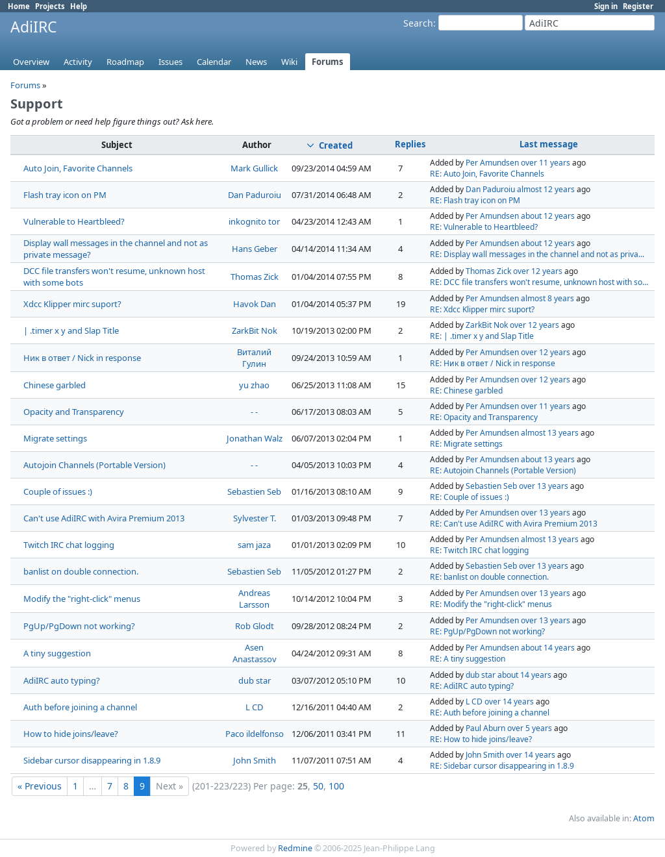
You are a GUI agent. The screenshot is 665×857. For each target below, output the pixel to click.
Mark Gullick (254, 168)
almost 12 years (546, 189)
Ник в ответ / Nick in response (82, 358)
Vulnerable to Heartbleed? (74, 221)
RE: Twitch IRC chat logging (479, 550)
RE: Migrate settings (466, 443)
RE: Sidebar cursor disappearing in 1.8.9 (502, 765)
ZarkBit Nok (254, 330)
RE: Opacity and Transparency (484, 417)
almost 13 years (550, 432)
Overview (31, 62)
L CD (254, 707)
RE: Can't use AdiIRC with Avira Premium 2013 (513, 523)
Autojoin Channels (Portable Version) (94, 465)
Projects (50, 6)
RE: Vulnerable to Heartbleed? (484, 226)
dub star (254, 680)
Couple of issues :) (57, 491)
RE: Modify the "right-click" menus (491, 604)
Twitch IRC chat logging (68, 545)
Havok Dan (254, 304)
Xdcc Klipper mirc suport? (72, 304)
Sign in (606, 6)
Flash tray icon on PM (65, 195)
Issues (170, 62)
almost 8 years (547, 298)
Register (638, 6)
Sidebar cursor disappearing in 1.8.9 (91, 760)
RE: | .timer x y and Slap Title (482, 336)
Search (418, 23)
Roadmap (125, 62)
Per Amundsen (492, 162)
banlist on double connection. (80, 571)
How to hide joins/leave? (70, 733)
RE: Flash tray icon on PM (475, 200)
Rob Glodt (254, 626)
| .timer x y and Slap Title (71, 330)
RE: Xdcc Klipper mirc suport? (482, 309)
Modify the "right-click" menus (81, 598)
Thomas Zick (255, 276)
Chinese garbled (54, 385)
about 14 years (548, 647)
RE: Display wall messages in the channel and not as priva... (537, 254)
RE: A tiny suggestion (467, 658)
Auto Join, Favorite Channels (77, 168)
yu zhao (254, 385)
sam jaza (254, 545)
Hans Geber (254, 249)
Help (78, 6)
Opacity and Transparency (73, 411)
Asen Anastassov (254, 653)
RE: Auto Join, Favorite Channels (487, 173)
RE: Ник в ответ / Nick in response (492, 363)
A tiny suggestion (57, 653)
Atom (644, 818)
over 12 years (537, 271)
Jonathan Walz (254, 438)
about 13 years (548, 459)
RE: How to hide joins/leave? (481, 739)
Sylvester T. (254, 518)
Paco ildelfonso (254, 733)
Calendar (214, 62)
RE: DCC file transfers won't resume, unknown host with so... (539, 282)
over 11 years (545, 162)
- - (254, 411)
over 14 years (509, 701)
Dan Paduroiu (254, 195)
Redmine (295, 848)
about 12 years (548, 215)
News (256, 62)
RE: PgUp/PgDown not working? (487, 631)
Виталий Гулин (254, 357)
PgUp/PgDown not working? (79, 626)
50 (318, 786)
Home (19, 6)
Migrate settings (55, 438)
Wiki (289, 62)
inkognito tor (254, 221)
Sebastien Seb (254, 491)
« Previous (40, 786)
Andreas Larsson (254, 598)
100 (336, 786)
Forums (328, 62)
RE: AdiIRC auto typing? (472, 685)
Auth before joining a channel (80, 707)
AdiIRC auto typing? (61, 680)
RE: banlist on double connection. (489, 576)
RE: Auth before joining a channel (489, 712)
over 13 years (543, 485)
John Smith (254, 760)
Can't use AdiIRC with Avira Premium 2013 (103, 518)
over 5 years (529, 728)
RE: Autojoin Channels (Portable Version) (503, 470)
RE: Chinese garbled (466, 390)
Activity (78, 62)
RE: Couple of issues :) (469, 497)
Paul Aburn (485, 728)
